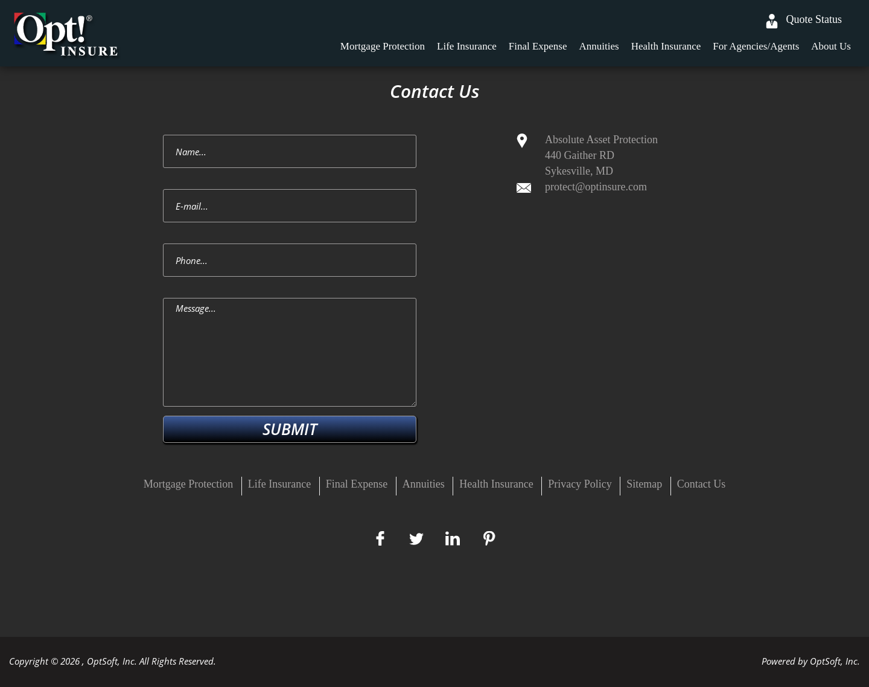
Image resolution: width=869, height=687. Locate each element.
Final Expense (538, 46)
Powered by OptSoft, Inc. (811, 661)
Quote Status (814, 19)
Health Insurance (666, 46)
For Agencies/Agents (756, 46)
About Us (831, 46)
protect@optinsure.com (596, 187)
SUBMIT (290, 429)
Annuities (599, 46)
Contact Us (701, 484)
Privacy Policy (580, 484)
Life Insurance (467, 46)
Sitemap (644, 484)
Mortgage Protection (382, 46)
